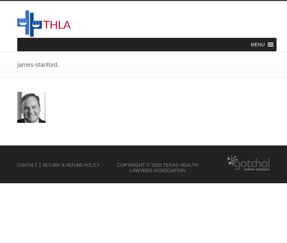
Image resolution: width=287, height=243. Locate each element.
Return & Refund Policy (71, 165)
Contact (27, 165)
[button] (258, 44)
